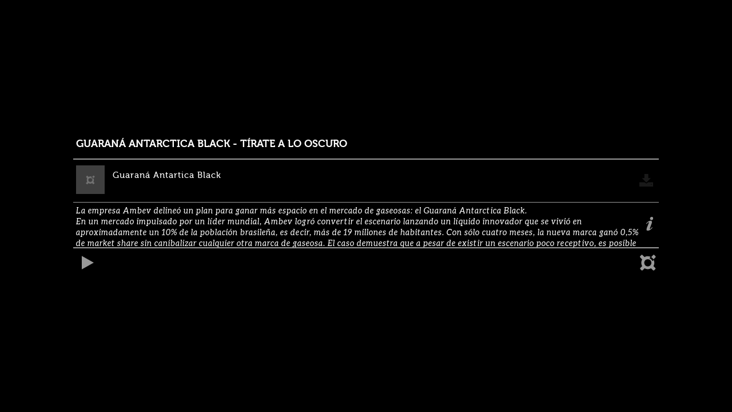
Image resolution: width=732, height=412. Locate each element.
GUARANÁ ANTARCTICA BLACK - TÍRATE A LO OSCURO (211, 144)
